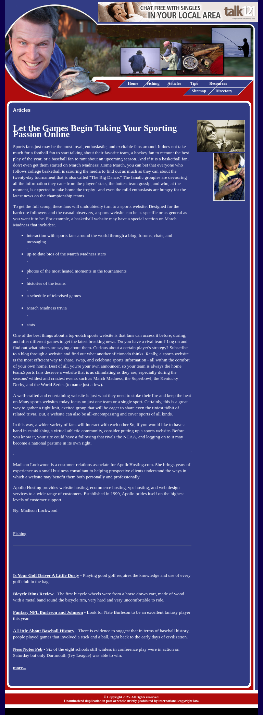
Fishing (153, 83)
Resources (218, 83)
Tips (194, 83)
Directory (223, 91)
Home (133, 83)
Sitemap (199, 91)
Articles (174, 83)
